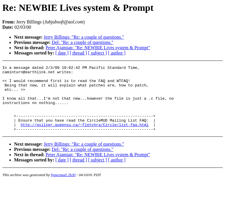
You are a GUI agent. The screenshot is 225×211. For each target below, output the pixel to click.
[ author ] (117, 52)
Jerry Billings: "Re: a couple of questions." (84, 37)
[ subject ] (97, 52)
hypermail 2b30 (63, 188)
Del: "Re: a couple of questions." (82, 42)
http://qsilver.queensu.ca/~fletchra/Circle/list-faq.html (85, 136)
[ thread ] (78, 52)
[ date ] (62, 52)
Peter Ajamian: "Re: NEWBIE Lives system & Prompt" (98, 47)
